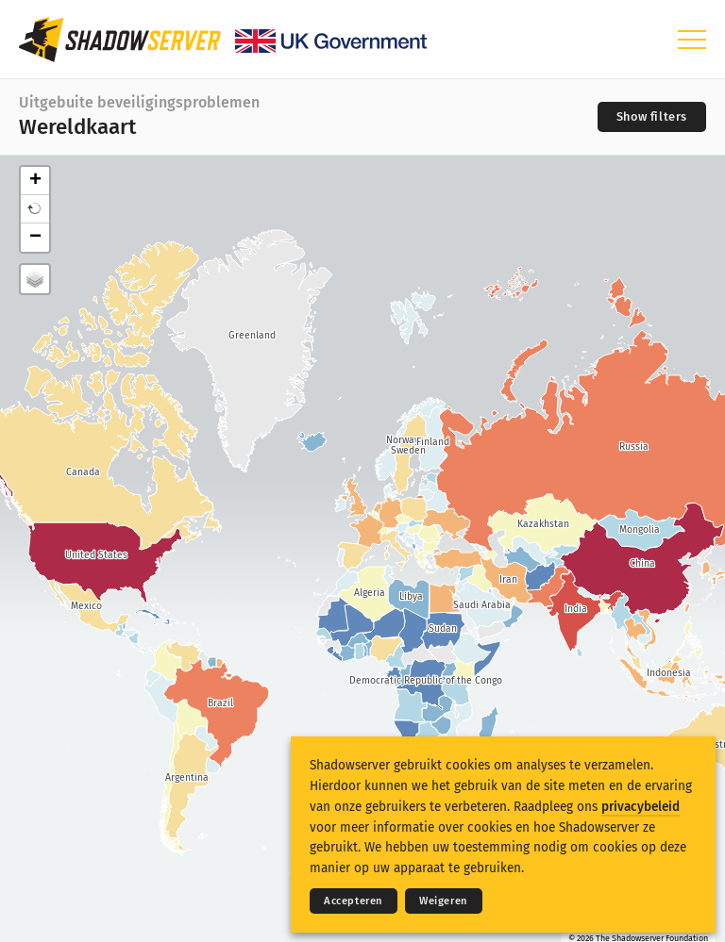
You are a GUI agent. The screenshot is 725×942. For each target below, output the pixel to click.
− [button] (35, 237)
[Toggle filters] (652, 117)
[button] (35, 209)
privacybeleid (640, 807)
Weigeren (443, 901)
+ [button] (35, 181)
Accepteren (353, 901)
